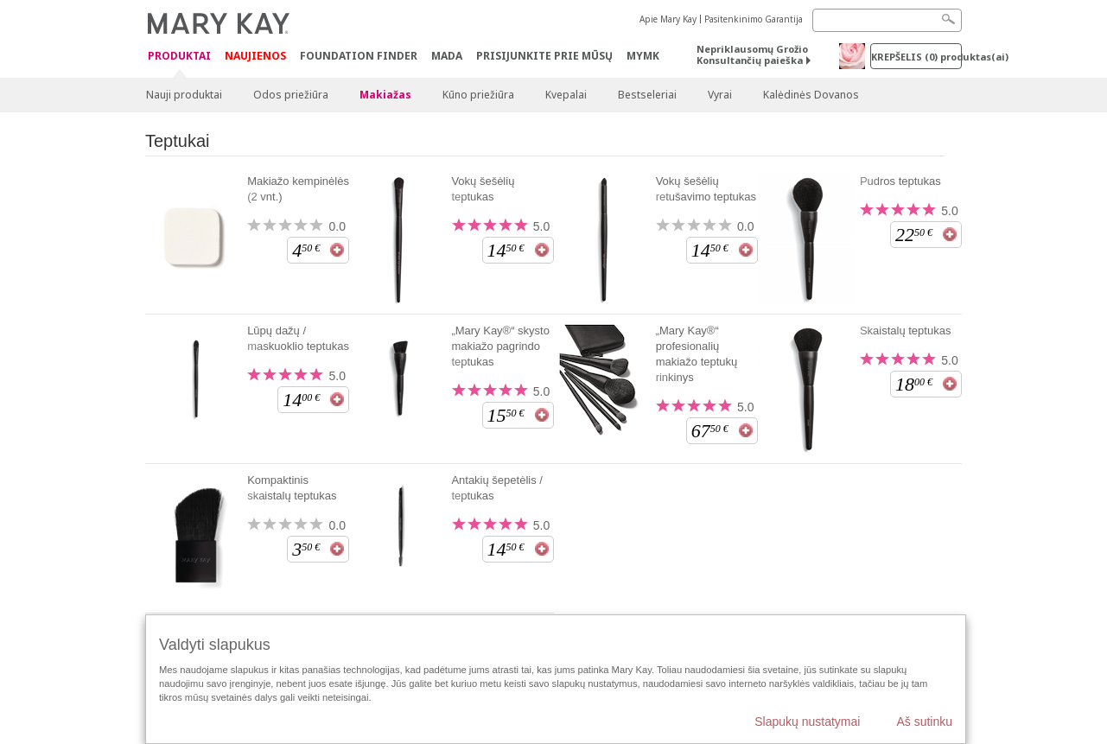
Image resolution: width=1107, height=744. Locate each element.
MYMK (643, 55)
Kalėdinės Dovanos (811, 94)
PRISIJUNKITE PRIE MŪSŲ (544, 55)
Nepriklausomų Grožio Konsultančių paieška (752, 54)
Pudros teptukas (900, 181)
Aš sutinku (924, 721)
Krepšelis (916, 56)
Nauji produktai (184, 94)
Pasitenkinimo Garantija (753, 19)
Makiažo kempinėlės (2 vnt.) (298, 189)
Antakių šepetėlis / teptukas (497, 488)
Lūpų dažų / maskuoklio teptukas (298, 338)
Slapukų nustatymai (807, 721)
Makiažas (385, 94)
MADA (446, 55)
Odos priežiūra (290, 94)
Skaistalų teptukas (905, 330)
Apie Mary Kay (668, 19)
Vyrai (720, 94)
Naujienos (255, 55)
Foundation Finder (358, 55)
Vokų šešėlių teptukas (482, 189)
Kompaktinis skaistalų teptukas (291, 488)
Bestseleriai (647, 94)
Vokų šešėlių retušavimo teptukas (706, 189)
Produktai (179, 56)
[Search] (887, 20)
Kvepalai (566, 94)
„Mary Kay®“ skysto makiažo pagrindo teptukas (500, 346)
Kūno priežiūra (478, 94)
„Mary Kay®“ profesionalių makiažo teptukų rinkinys (697, 354)
